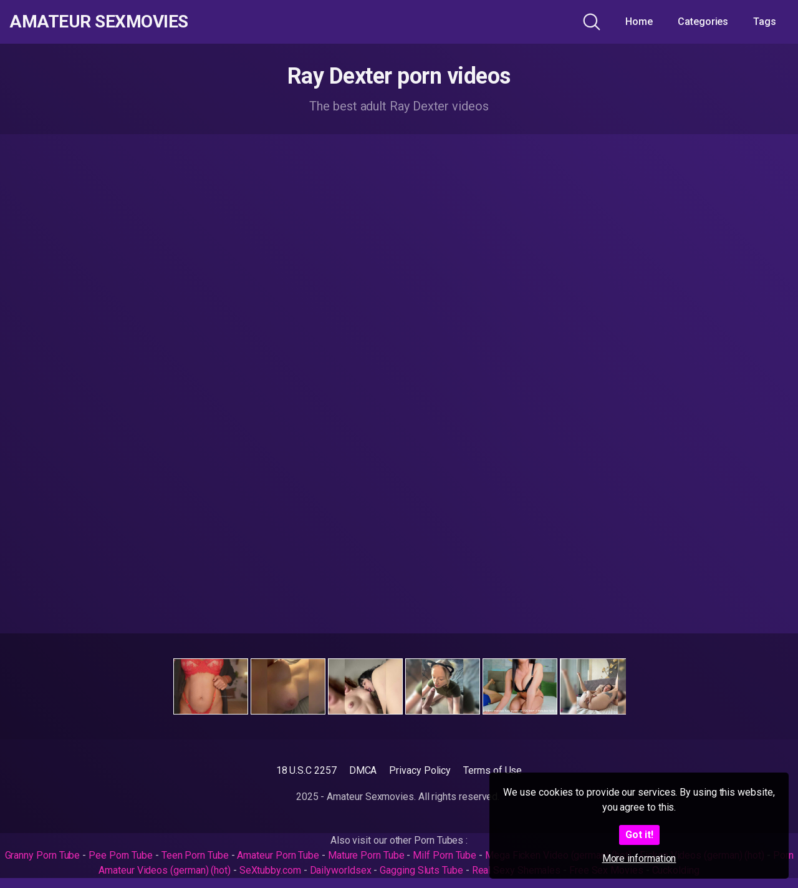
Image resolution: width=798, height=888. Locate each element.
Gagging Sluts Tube (421, 870)
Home (639, 21)
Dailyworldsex (341, 870)
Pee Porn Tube (121, 855)
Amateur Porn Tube (278, 855)
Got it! (639, 835)
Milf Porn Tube (444, 855)
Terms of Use (492, 770)
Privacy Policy (420, 770)
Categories (703, 21)
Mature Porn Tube (366, 855)
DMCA (363, 770)
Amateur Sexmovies (98, 22)
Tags (764, 21)
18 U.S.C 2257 (306, 770)
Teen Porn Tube (195, 855)
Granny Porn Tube (42, 855)
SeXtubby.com (271, 870)
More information (639, 858)
